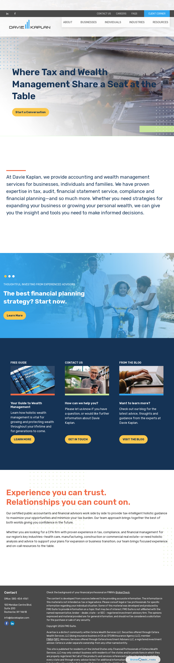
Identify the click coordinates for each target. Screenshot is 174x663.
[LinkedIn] (7, 3)
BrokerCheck (123, 592)
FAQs (134, 3)
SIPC (56, 639)
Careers (121, 3)
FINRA (50, 639)
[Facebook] (15, 3)
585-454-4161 (20, 598)
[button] (68, 14)
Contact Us (104, 3)
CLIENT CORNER (157, 3)
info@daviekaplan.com (16, 617)
